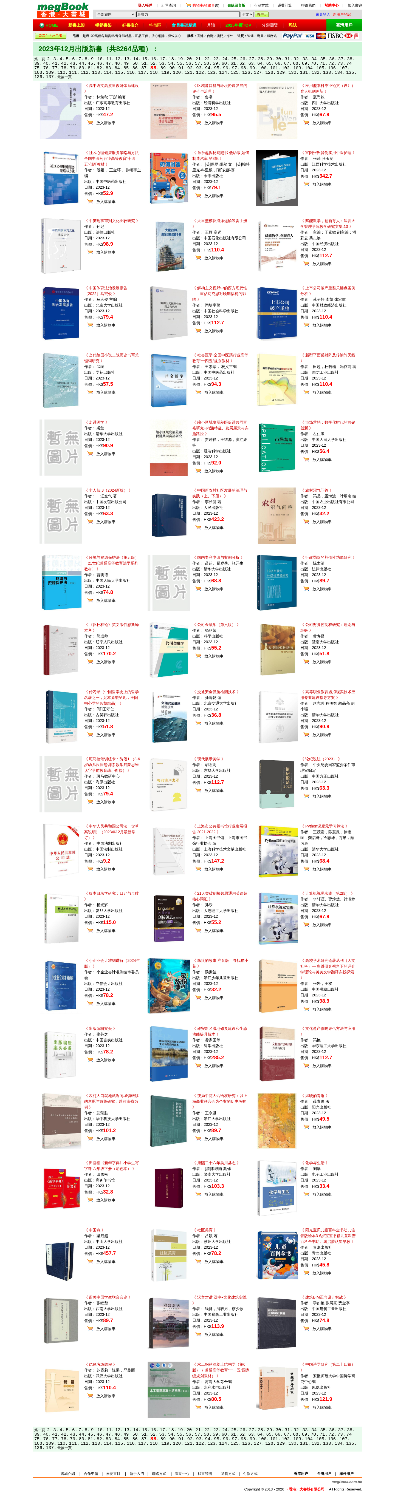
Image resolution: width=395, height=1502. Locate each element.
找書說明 (205, 1474)
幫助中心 (182, 1474)
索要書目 (113, 1474)
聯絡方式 (159, 1474)
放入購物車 (105, 123)
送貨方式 (228, 1474)
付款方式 (261, 5)
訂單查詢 (169, 5)
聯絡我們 (308, 5)
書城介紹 (68, 1474)
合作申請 (91, 1474)
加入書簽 (355, 5)
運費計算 (285, 5)
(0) (206, 5)
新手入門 (137, 1474)
